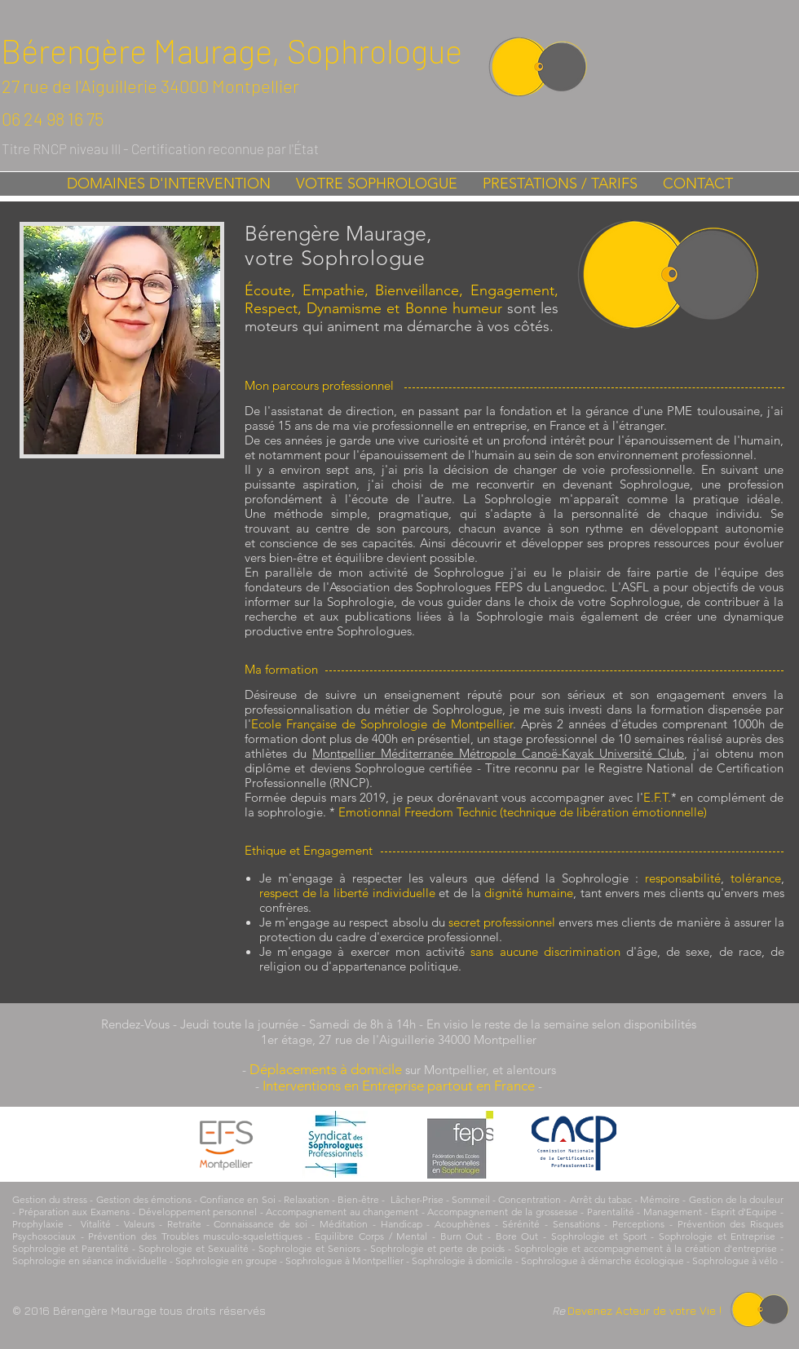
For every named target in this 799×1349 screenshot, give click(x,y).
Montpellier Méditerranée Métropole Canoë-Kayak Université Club (498, 753)
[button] (168, 184)
